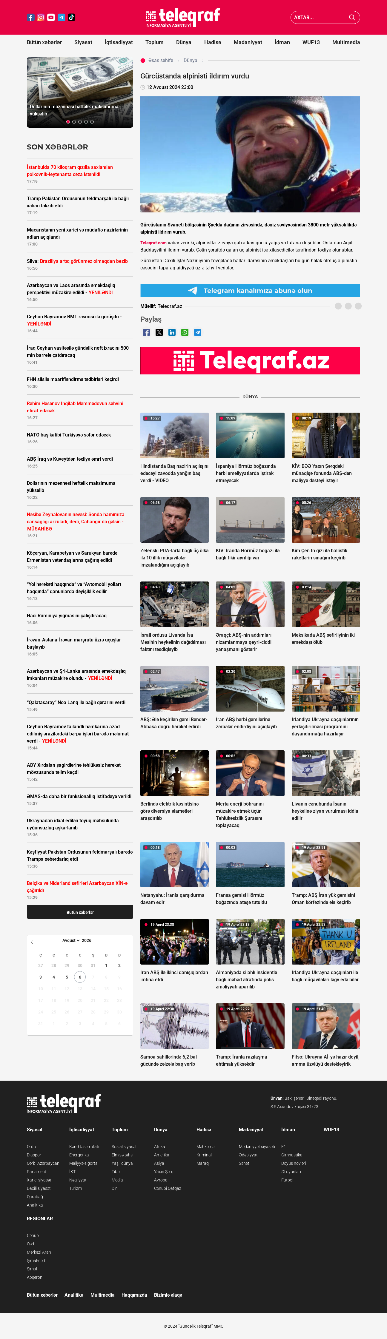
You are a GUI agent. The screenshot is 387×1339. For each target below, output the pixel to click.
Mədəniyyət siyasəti (257, 1146)
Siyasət (83, 42)
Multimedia (346, 42)
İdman (282, 42)
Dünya (183, 42)
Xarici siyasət (39, 1180)
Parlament (36, 1171)
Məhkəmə (205, 1146)
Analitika (35, 1205)
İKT (72, 1171)
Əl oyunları (291, 1171)
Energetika (79, 1155)
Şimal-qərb (37, 1260)
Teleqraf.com (153, 243)
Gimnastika (291, 1155)
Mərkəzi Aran (39, 1252)
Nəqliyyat (78, 1180)
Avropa (161, 1180)
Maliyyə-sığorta (83, 1163)
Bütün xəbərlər (44, 42)
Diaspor (34, 1155)
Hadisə (212, 42)
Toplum (154, 42)
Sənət (244, 1163)
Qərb (31, 1243)
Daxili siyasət (39, 1188)
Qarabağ (35, 1196)
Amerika (161, 1155)
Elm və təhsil (123, 1155)
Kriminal (204, 1155)
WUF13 (311, 42)
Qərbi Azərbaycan (43, 1163)
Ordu (31, 1146)
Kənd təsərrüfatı (84, 1146)
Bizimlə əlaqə (168, 1295)
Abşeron (34, 1277)
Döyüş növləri (293, 1163)
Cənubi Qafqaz (167, 1188)
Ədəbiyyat (248, 1155)
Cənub (33, 1235)
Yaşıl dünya (122, 1163)
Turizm (75, 1188)
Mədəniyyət (248, 42)
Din (115, 1188)
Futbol (287, 1180)
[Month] (70, 940)
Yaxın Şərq (163, 1171)
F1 (283, 1146)
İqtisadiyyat (119, 42)
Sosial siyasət (124, 1146)
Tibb (116, 1171)
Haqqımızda (134, 1295)
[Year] (90, 940)
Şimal (32, 1269)
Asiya (159, 1163)
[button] (68, 122)
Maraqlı (203, 1163)
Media (117, 1180)
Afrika (159, 1146)
